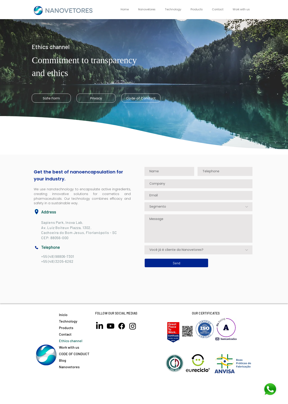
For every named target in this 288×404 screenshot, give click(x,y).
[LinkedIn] (99, 326)
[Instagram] (132, 326)
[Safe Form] (51, 98)
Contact (65, 334)
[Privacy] (96, 98)
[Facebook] (121, 326)
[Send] (176, 262)
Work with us (69, 347)
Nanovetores (69, 367)
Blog (62, 360)
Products (66, 327)
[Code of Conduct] (140, 98)
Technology (68, 321)
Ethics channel (70, 341)
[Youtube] (110, 326)
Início (63, 314)
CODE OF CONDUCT (74, 354)
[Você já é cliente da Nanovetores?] (198, 249)
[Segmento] (198, 206)
